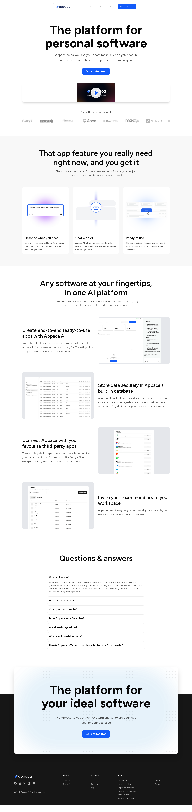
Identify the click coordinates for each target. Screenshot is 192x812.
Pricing (103, 7)
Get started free (96, 71)
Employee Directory (126, 787)
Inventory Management (127, 791)
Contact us (67, 784)
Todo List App (123, 780)
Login (112, 7)
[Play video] (96, 92)
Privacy (158, 784)
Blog (92, 787)
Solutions (92, 7)
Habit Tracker (123, 795)
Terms (157, 780)
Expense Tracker (124, 784)
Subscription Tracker (126, 798)
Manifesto (67, 780)
